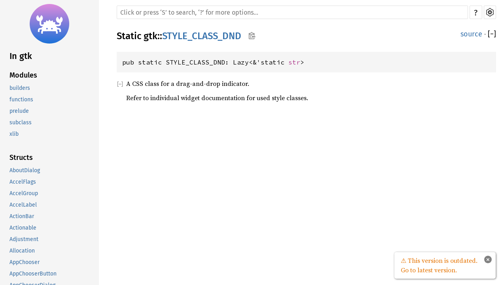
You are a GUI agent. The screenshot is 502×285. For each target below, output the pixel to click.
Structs (21, 157)
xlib (14, 134)
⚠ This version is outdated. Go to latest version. (439, 265)
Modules (23, 75)
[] (492, 34)
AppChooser (24, 262)
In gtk (20, 56)
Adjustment (23, 239)
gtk (150, 36)
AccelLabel (23, 204)
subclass (20, 122)
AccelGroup (23, 193)
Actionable (22, 227)
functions (21, 99)
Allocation (22, 250)
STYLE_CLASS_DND (201, 36)
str (294, 62)
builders (19, 88)
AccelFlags (22, 182)
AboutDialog (24, 170)
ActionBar (21, 216)
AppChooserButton (33, 273)
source (471, 34)
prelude (19, 111)
